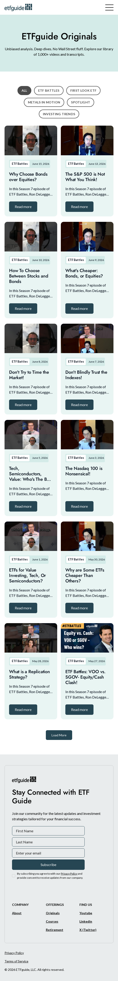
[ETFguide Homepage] (19, 7)
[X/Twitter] (87, 929)
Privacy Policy (14, 953)
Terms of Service (16, 961)
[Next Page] (59, 735)
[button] (23, 206)
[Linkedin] (85, 921)
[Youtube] (85, 913)
